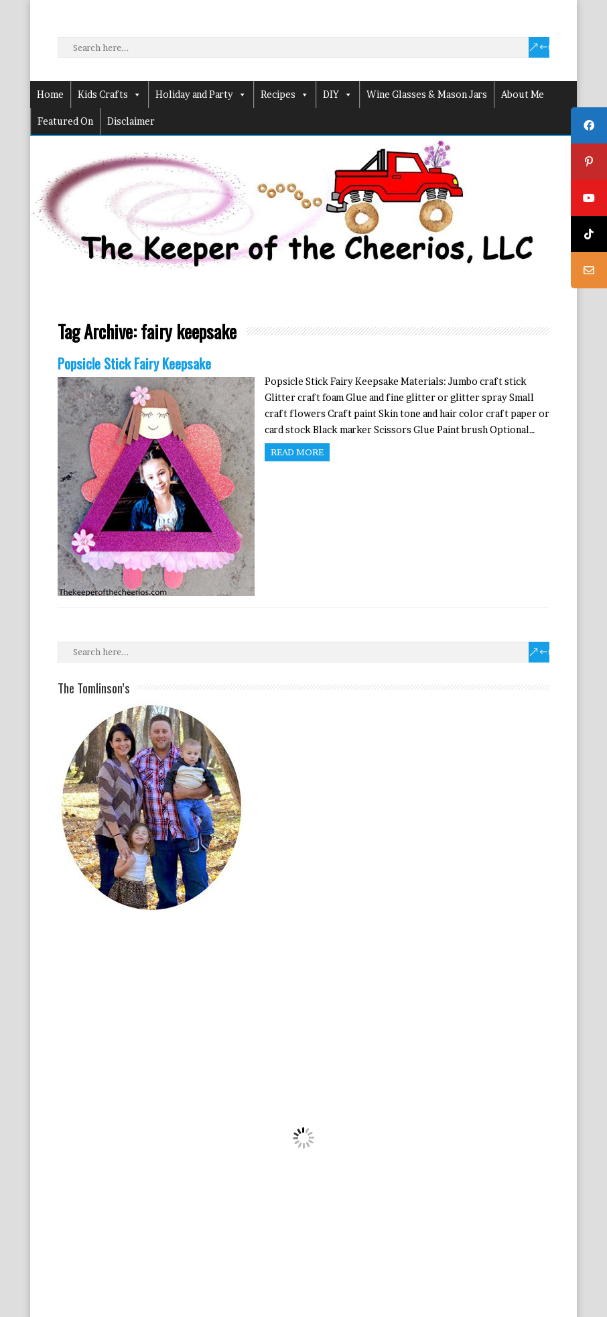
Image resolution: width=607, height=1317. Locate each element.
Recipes (285, 94)
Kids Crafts (109, 94)
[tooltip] (589, 125)
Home (50, 94)
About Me (522, 94)
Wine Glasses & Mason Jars (426, 94)
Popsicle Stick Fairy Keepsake (134, 363)
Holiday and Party (201, 94)
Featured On (65, 121)
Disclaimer (131, 121)
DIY (337, 94)
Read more (297, 452)
